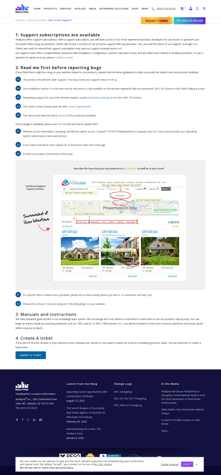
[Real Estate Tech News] (40, 419)
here (119, 48)
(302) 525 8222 (166, 8)
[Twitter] (18, 419)
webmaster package (98, 97)
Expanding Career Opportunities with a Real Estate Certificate (86, 394)
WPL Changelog (123, 391)
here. (195, 44)
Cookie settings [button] (170, 464)
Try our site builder (189, 20)
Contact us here (64, 57)
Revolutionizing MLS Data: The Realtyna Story (83, 431)
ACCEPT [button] (187, 464)
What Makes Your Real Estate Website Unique (182, 411)
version (62, 115)
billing (113, 79)
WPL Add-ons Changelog (128, 405)
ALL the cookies (103, 464)
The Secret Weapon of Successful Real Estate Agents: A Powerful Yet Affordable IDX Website (85, 412)
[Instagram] (29, 419)
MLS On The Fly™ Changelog (130, 398)
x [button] (196, 464)
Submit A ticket (30, 355)
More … (165, 430)
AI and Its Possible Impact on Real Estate (180, 421)
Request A (157, 20)
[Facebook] (24, 419)
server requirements (80, 106)
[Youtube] (35, 419)
